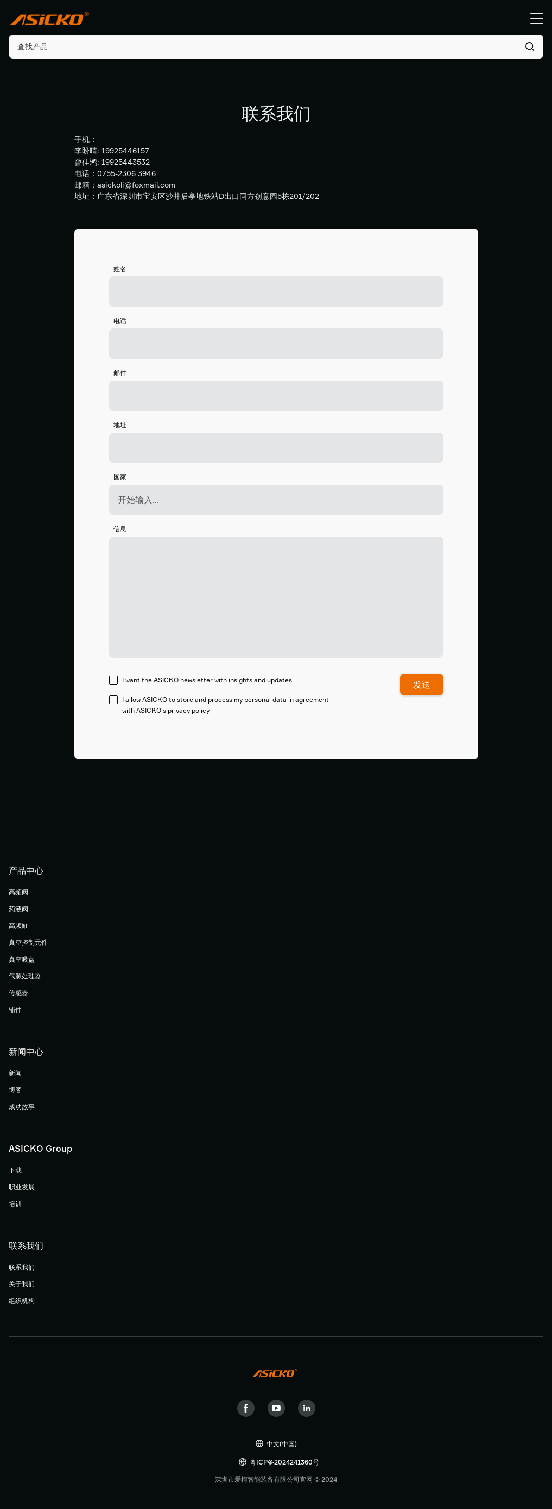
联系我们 (22, 1267)
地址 (119, 425)
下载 (15, 1170)
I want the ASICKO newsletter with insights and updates (200, 680)
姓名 (119, 269)
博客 (15, 1090)
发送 (421, 684)
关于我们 (22, 1284)
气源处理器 (25, 976)
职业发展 (22, 1187)
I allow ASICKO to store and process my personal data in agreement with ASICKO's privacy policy (219, 704)
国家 (119, 477)
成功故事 (22, 1106)
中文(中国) (282, 1444)
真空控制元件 (28, 942)
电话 (119, 321)
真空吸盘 (22, 959)
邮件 (119, 373)
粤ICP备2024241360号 (284, 1462)
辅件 (15, 1009)
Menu (536, 18)
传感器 (18, 993)
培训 (15, 1204)
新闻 (15, 1073)
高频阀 (18, 892)
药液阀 (18, 909)
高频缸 (18, 925)
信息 (119, 529)
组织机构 (22, 1301)
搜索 (529, 47)
